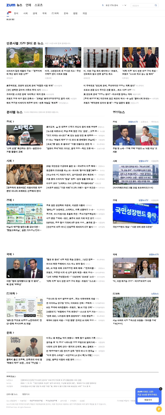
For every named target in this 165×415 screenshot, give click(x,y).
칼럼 (75, 13)
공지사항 (63, 400)
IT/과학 (55, 13)
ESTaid (10, 407)
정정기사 (10, 376)
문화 (66, 13)
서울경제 (48, 78)
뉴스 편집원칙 (11, 400)
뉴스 (19, 5)
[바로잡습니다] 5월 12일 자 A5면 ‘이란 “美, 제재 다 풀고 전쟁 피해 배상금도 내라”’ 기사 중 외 (55, 386)
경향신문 (87, 78)
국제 (44, 13)
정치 (16, 13)
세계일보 (9, 78)
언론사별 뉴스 (11, 394)
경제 (35, 13)
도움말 (82, 400)
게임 (85, 13)
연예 (28, 5)
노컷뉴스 (144, 121)
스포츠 (39, 5)
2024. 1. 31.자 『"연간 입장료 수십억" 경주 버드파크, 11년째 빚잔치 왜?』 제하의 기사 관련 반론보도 (58, 383)
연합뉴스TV (133, 121)
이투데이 (125, 78)
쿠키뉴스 (155, 121)
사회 (25, 13)
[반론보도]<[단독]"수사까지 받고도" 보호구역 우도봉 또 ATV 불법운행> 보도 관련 (51, 380)
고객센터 (73, 400)
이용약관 (23, 400)
